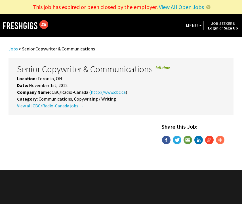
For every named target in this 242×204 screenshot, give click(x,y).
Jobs (13, 49)
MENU (192, 25)
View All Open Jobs (181, 6)
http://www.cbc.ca (108, 92)
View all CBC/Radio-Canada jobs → (50, 106)
